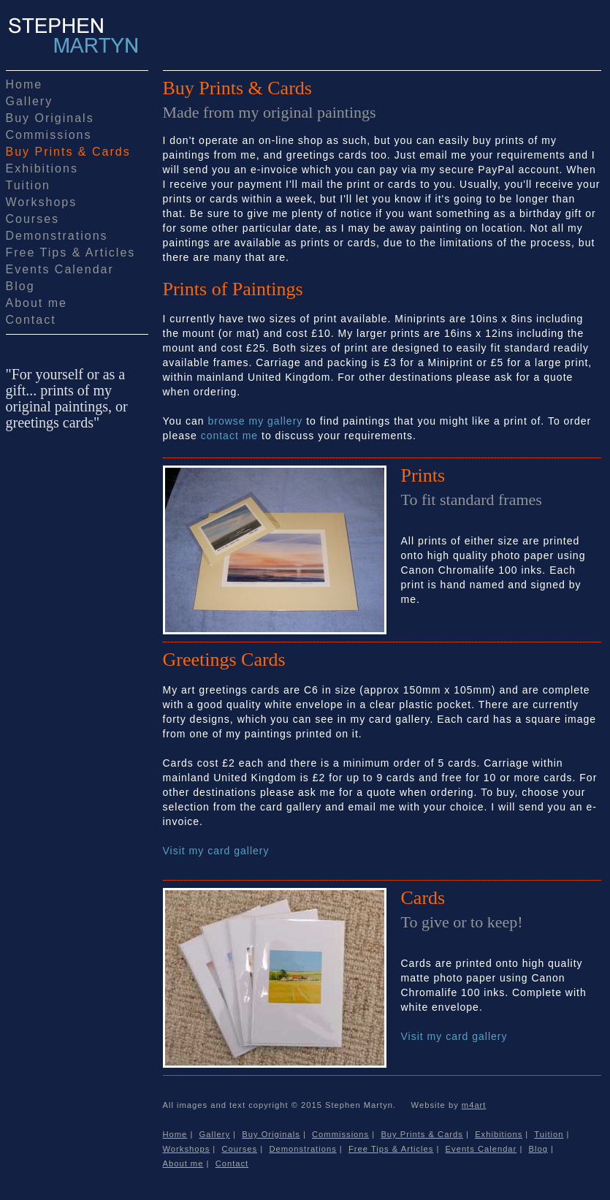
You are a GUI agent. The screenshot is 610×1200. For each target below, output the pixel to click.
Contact (31, 320)
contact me (229, 435)
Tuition (28, 185)
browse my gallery (254, 421)
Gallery (29, 101)
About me (36, 303)
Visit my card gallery (216, 851)
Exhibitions (42, 168)
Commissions (49, 135)
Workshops (41, 202)
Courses (33, 219)
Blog (20, 286)
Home (24, 84)
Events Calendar (60, 269)
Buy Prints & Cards (68, 151)
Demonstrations (57, 235)
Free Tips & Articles (71, 252)
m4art (474, 1105)
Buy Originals (50, 118)
